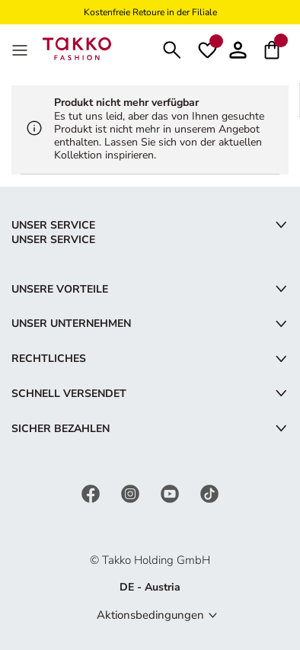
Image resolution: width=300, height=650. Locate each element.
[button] (238, 48)
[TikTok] (209, 493)
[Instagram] (131, 493)
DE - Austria (150, 587)
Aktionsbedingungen (150, 615)
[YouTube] (171, 493)
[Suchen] (172, 48)
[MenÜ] (21, 48)
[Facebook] (92, 493)
